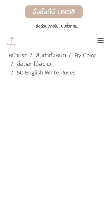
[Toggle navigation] (100, 41)
